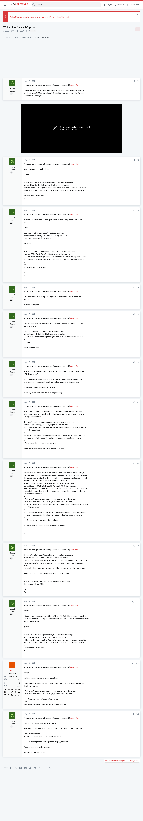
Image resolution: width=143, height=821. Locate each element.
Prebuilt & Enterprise (113, 327)
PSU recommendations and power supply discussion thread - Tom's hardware (121, 205)
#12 (93, 714)
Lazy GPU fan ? (115, 306)
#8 (94, 463)
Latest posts (106, 301)
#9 (94, 546)
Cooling (108, 390)
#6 (94, 362)
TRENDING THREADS (109, 160)
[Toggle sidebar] (137, 29)
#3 (94, 210)
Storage (108, 340)
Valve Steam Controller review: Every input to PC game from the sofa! (39, 17)
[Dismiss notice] (137, 15)
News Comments (111, 181)
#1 (94, 81)
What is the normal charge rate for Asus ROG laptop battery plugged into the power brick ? (122, 362)
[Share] (90, 81)
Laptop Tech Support (113, 369)
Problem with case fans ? (119, 385)
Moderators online (109, 397)
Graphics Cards (111, 311)
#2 (94, 160)
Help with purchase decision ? (121, 375)
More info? (74, 85)
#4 (94, 287)
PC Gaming (109, 197)
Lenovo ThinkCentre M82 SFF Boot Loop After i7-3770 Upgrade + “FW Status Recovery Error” (122, 319)
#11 (93, 663)
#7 (94, 402)
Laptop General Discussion (115, 380)
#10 (93, 602)
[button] (5, 4)
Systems (108, 252)
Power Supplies (111, 215)
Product (32, 31)
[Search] (66, 4)
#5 (94, 314)
